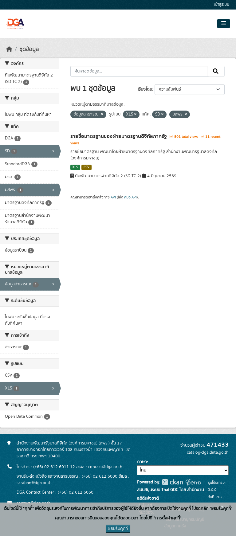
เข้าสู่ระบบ (221, 5)
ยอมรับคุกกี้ (118, 529)
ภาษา (142, 462)
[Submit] (216, 71)
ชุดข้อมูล (29, 49)
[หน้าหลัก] (9, 49)
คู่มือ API (130, 197)
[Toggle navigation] (223, 23)
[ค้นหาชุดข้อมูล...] (139, 71)
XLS (75, 167)
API (113, 197)
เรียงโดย (145, 89)
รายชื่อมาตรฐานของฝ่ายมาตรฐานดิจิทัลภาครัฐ (119, 136)
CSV (86, 167)
